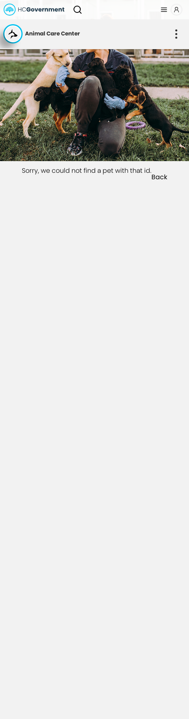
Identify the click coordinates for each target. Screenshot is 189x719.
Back (159, 177)
